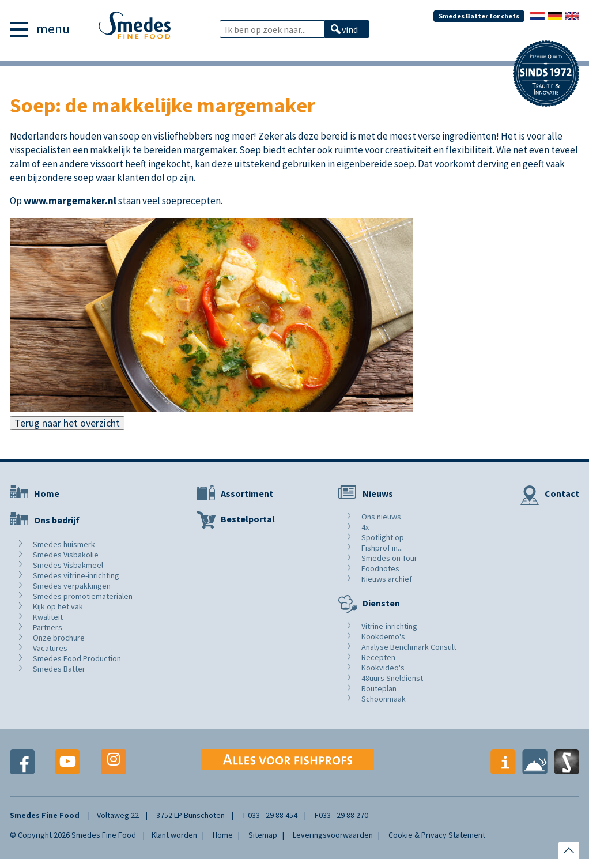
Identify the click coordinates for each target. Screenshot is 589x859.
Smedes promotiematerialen (83, 596)
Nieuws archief (386, 579)
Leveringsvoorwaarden (333, 835)
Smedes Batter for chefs (479, 16)
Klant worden (174, 835)
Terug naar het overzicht (67, 422)
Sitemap (262, 835)
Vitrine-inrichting (389, 626)
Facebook (22, 761)
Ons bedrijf (57, 520)
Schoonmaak (383, 699)
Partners (47, 627)
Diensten (381, 603)
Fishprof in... (382, 547)
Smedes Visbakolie (66, 554)
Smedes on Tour (389, 558)
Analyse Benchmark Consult (408, 647)
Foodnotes (380, 568)
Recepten (378, 657)
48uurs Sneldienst (392, 678)
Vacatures (50, 648)
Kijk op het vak (58, 606)
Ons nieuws (381, 516)
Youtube (68, 761)
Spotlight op (382, 537)
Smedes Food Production (77, 658)
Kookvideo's (383, 667)
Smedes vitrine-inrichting (76, 575)
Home (46, 493)
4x (365, 527)
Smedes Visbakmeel (68, 565)
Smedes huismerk (64, 544)
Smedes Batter (59, 669)
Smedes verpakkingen (72, 586)
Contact (562, 493)
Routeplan (379, 688)
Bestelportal (248, 519)
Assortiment (247, 493)
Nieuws (378, 493)
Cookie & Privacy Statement (436, 835)
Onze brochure (59, 637)
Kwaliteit (48, 617)
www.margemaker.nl (71, 200)
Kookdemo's (383, 636)
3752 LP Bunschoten (190, 815)
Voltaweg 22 (118, 815)
